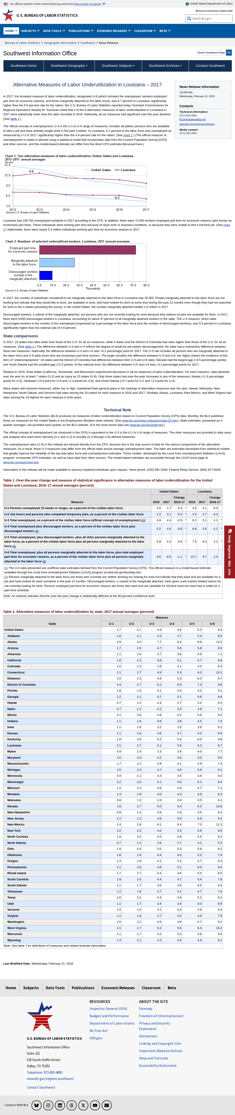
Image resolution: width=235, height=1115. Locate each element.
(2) (6, 577)
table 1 (14, 119)
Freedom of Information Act (161, 1016)
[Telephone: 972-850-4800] (55, 1072)
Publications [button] (80, 31)
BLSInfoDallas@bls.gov (192, 119)
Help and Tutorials (153, 1058)
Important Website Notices (160, 1050)
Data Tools (55, 987)
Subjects (31, 987)
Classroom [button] (143, 31)
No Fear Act (99, 1030)
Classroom (151, 987)
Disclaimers (148, 1036)
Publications (83, 987)
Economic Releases (118, 987)
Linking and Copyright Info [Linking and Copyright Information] (160, 1043)
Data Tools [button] (52, 31)
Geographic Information (60, 43)
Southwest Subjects (117, 66)
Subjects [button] (29, 31)
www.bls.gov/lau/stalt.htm (146, 425)
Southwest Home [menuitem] (23, 66)
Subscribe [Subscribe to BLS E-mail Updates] (226, 10)
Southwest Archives (164, 66)
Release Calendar (207, 10)
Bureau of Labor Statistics (22, 43)
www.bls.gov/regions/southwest (197, 124)
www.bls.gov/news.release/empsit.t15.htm (149, 420)
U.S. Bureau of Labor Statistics (47, 15)
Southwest (88, 43)
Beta (172, 987)
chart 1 (128, 135)
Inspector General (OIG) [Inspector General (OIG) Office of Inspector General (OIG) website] (108, 1008)
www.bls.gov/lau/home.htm (21, 462)
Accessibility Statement (158, 1065)
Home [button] (9, 31)
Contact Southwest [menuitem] (210, 66)
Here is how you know (87, 4)
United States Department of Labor (209, 4)
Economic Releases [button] (112, 31)
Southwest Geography (68, 66)
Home (11, 987)
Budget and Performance (109, 1016)
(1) (6, 568)
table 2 (29, 346)
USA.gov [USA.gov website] (96, 1038)
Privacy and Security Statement (154, 1026)
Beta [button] (163, 31)
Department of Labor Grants (112, 1023)
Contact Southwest (41, 1087)
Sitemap (145, 1008)
